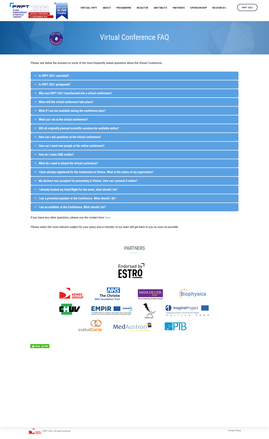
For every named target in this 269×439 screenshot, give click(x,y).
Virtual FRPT (92, 8)
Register (145, 8)
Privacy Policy (234, 430)
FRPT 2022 (250, 8)
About (110, 8)
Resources (222, 8)
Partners (182, 8)
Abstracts (163, 8)
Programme (126, 8)
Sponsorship (201, 8)
